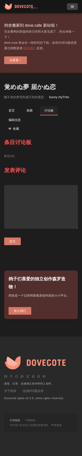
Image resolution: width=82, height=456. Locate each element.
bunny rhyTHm (59, 97)
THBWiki (30, 420)
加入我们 (20, 311)
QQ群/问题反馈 (33, 391)
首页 (12, 110)
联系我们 (29, 48)
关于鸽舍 (10, 391)
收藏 (14, 129)
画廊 (29, 110)
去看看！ (15, 60)
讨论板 (49, 110)
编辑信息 (15, 120)
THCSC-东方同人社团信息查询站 (29, 425)
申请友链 (56, 425)
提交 (12, 241)
